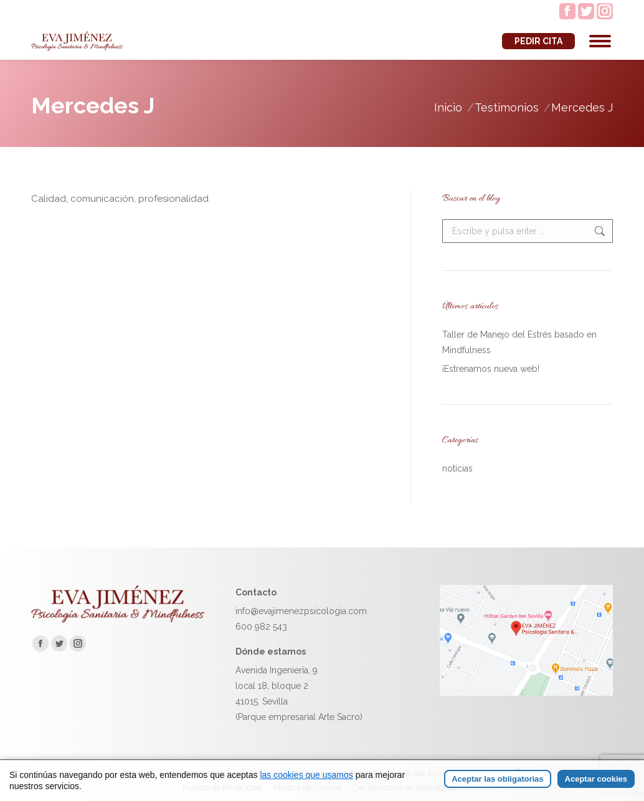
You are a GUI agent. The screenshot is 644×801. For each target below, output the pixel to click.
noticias (457, 468)
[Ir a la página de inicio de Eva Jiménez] (117, 620)
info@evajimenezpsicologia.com (301, 611)
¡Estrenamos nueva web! (490, 369)
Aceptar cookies (596, 779)
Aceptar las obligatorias (497, 779)
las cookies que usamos (306, 775)
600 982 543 (261, 627)
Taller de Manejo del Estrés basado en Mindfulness (519, 342)
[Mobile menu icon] (600, 41)
